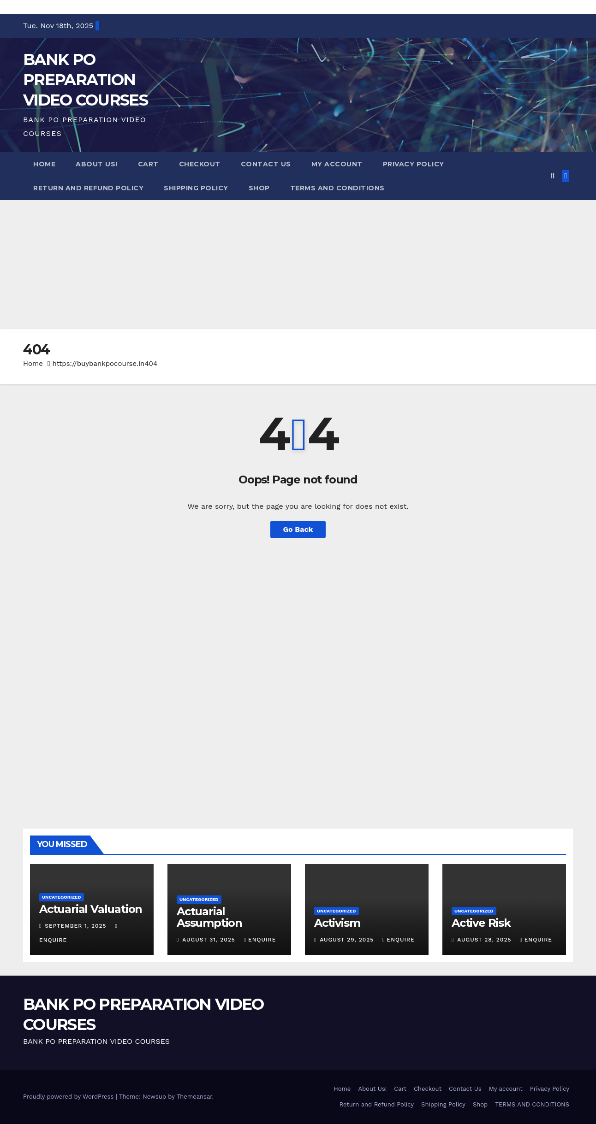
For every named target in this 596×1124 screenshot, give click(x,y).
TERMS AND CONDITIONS (337, 188)
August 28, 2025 (485, 939)
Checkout (200, 164)
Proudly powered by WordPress (69, 1096)
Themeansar (194, 1096)
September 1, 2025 (76, 926)
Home (44, 164)
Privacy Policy (413, 164)
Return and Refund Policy (88, 188)
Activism (337, 923)
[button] (552, 175)
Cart (148, 164)
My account (337, 164)
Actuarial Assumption (209, 917)
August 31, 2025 (209, 939)
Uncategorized (61, 897)
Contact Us (266, 164)
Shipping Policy (196, 188)
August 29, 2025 (348, 939)
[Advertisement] (277, 264)
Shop (259, 188)
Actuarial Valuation (90, 909)
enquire (260, 939)
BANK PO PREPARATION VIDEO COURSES (85, 80)
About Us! (97, 164)
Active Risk (481, 923)
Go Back (298, 529)
